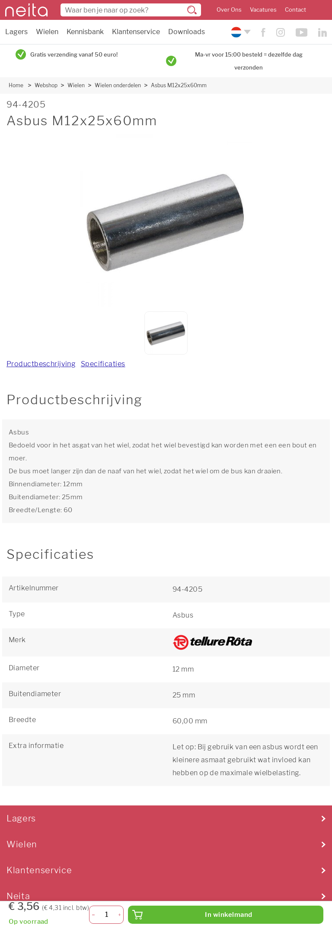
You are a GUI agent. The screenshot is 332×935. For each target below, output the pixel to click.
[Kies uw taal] (240, 32)
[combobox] (131, 9)
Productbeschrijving (41, 364)
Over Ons (229, 9)
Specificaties (103, 364)
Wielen (47, 32)
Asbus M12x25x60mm (179, 85)
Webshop (46, 85)
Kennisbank (85, 32)
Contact (295, 9)
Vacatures (263, 9)
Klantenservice (136, 32)
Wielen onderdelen (118, 85)
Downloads (186, 32)
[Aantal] (106, 914)
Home (16, 85)
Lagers (16, 32)
